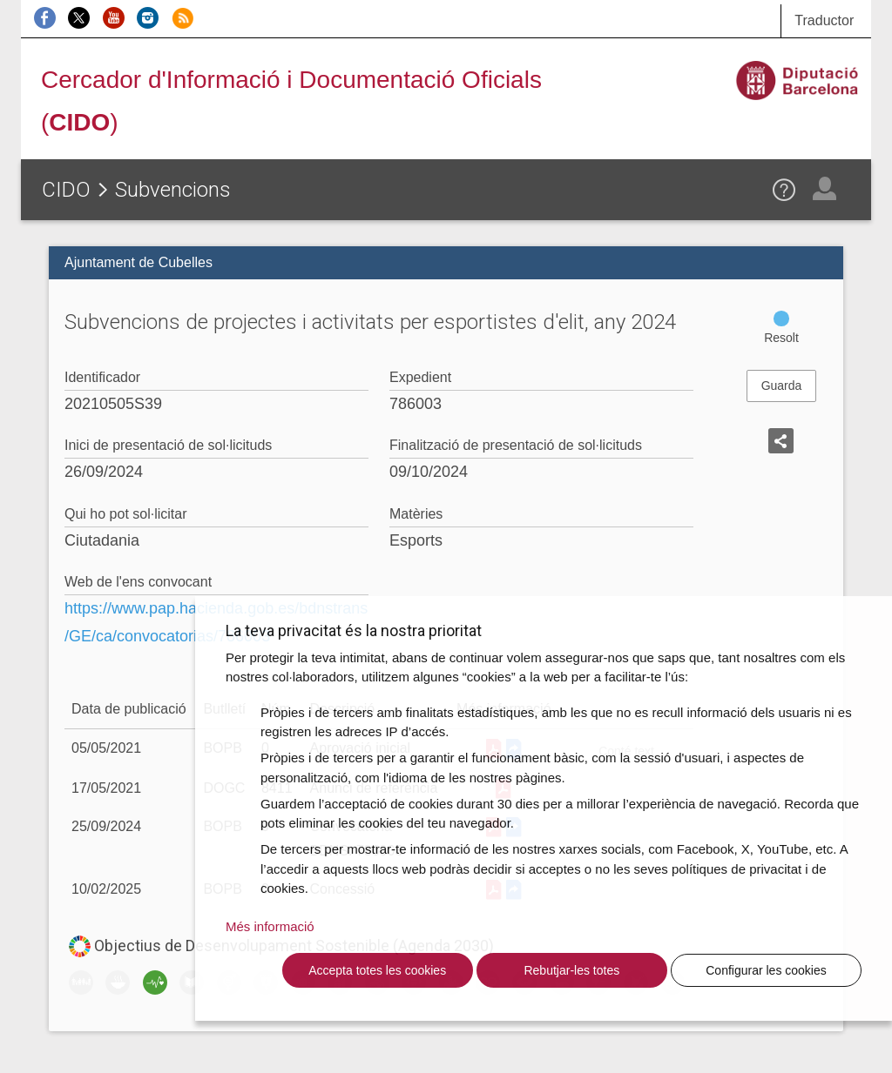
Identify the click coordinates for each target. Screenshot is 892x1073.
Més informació (270, 926)
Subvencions (173, 190)
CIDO (66, 190)
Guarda (781, 385)
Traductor (824, 20)
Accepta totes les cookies (377, 970)
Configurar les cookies (766, 970)
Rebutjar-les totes (571, 970)
